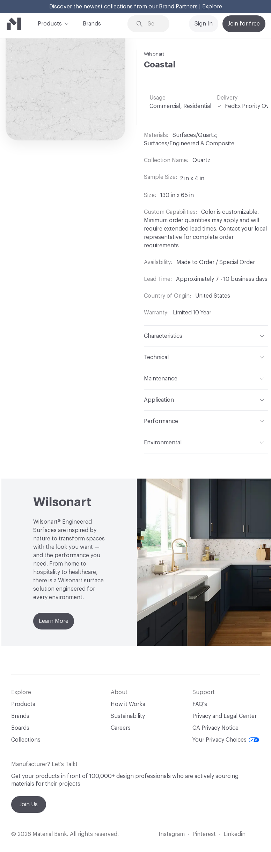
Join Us (29, 804)
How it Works (128, 704)
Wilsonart (154, 54)
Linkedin (235, 834)
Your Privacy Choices (225, 740)
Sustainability (128, 716)
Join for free (244, 24)
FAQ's (199, 704)
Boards (20, 728)
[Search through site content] (153, 24)
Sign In (204, 24)
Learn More (53, 621)
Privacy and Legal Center (224, 716)
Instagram (172, 834)
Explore (212, 6)
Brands (92, 24)
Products (50, 23)
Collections (26, 740)
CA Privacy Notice (215, 728)
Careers (121, 728)
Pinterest (204, 834)
